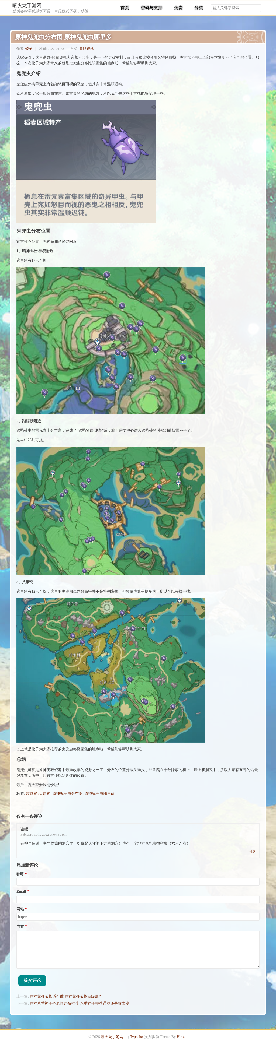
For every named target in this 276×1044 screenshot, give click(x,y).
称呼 (20, 874)
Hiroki (182, 1037)
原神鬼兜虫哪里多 (99, 794)
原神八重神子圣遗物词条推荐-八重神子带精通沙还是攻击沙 (79, 1003)
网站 (20, 909)
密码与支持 (151, 7)
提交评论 (32, 980)
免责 (178, 7)
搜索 (256, 8)
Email (21, 892)
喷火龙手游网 (27, 5)
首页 (124, 7)
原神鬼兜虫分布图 (67, 794)
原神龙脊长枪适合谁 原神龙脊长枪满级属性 (66, 996)
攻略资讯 (87, 49)
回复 (252, 852)
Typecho (136, 1037)
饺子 (28, 49)
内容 (20, 927)
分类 (198, 7)
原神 (46, 794)
